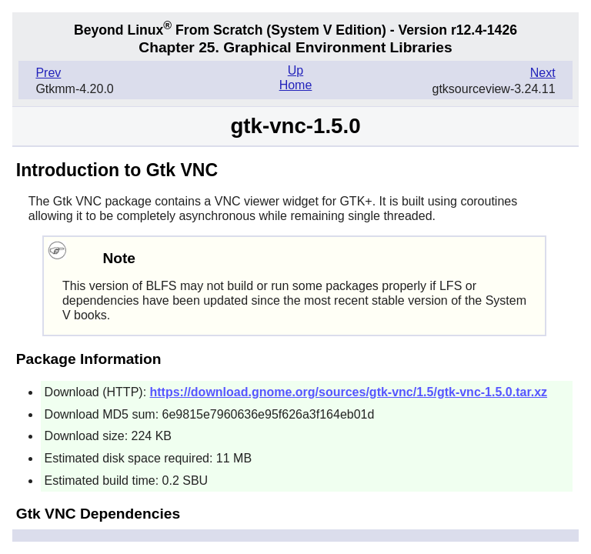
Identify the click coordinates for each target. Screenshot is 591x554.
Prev (48, 72)
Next (543, 72)
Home (295, 85)
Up (295, 70)
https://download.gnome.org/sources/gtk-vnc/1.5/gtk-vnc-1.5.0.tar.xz (349, 392)
